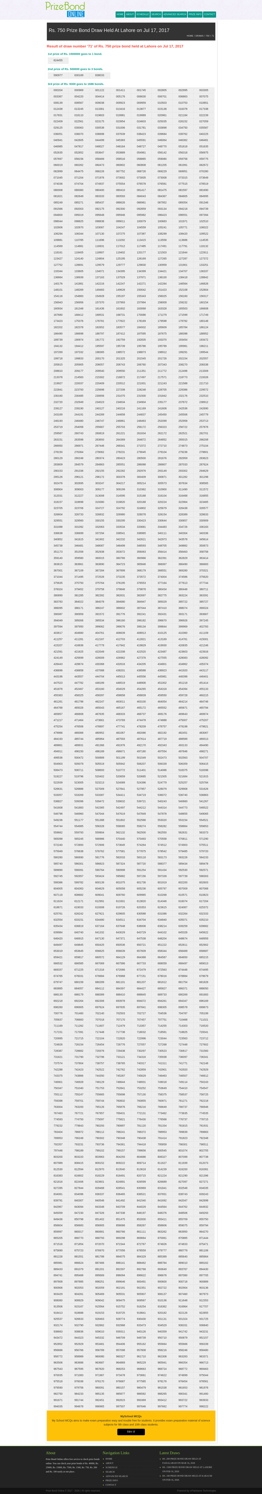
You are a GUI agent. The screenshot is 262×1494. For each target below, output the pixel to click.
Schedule (142, 14)
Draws (200, 36)
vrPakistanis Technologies (203, 1490)
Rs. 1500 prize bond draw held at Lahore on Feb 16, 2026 (187, 1469)
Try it (131, 1431)
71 (213, 36)
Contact (209, 14)
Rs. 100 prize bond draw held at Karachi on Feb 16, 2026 (187, 1477)
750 (208, 36)
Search (156, 14)
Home (120, 14)
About (130, 14)
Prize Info (195, 14)
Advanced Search (174, 14)
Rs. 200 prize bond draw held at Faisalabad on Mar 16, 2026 (181, 1460)
